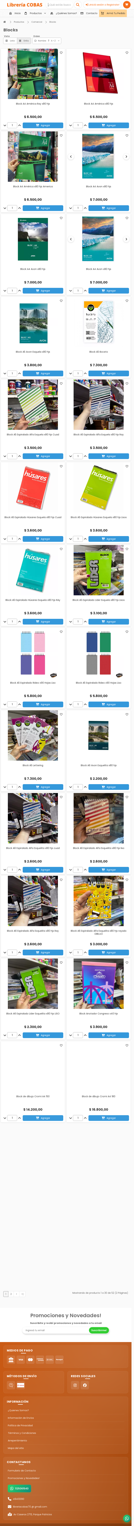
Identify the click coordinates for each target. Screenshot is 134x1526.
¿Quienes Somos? (18, 1408)
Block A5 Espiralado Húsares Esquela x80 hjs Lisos (99, 519)
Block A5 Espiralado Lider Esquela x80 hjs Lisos (99, 602)
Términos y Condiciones (22, 1431)
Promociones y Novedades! (24, 1476)
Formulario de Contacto (22, 1468)
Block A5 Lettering (33, 767)
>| (22, 1292)
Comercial (36, 21)
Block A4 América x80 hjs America (33, 186)
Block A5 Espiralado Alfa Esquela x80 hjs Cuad (33, 436)
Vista (7, 36)
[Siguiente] (126, 157)
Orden (36, 36)
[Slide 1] (97, 179)
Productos (19, 21)
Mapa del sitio (16, 1446)
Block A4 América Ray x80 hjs (33, 103)
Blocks (52, 21)
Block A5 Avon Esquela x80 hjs (33, 353)
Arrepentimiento (17, 1438)
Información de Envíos (21, 1416)
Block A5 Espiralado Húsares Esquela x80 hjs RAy (33, 602)
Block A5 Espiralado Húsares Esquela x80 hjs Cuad (33, 519)
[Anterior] (71, 157)
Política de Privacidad (20, 1423)
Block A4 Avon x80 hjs (98, 186)
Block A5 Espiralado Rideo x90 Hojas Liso (33, 684)
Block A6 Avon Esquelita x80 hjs (99, 767)
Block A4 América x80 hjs (98, 103)
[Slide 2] (99, 179)
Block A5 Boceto (98, 353)
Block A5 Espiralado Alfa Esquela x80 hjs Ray (99, 436)
